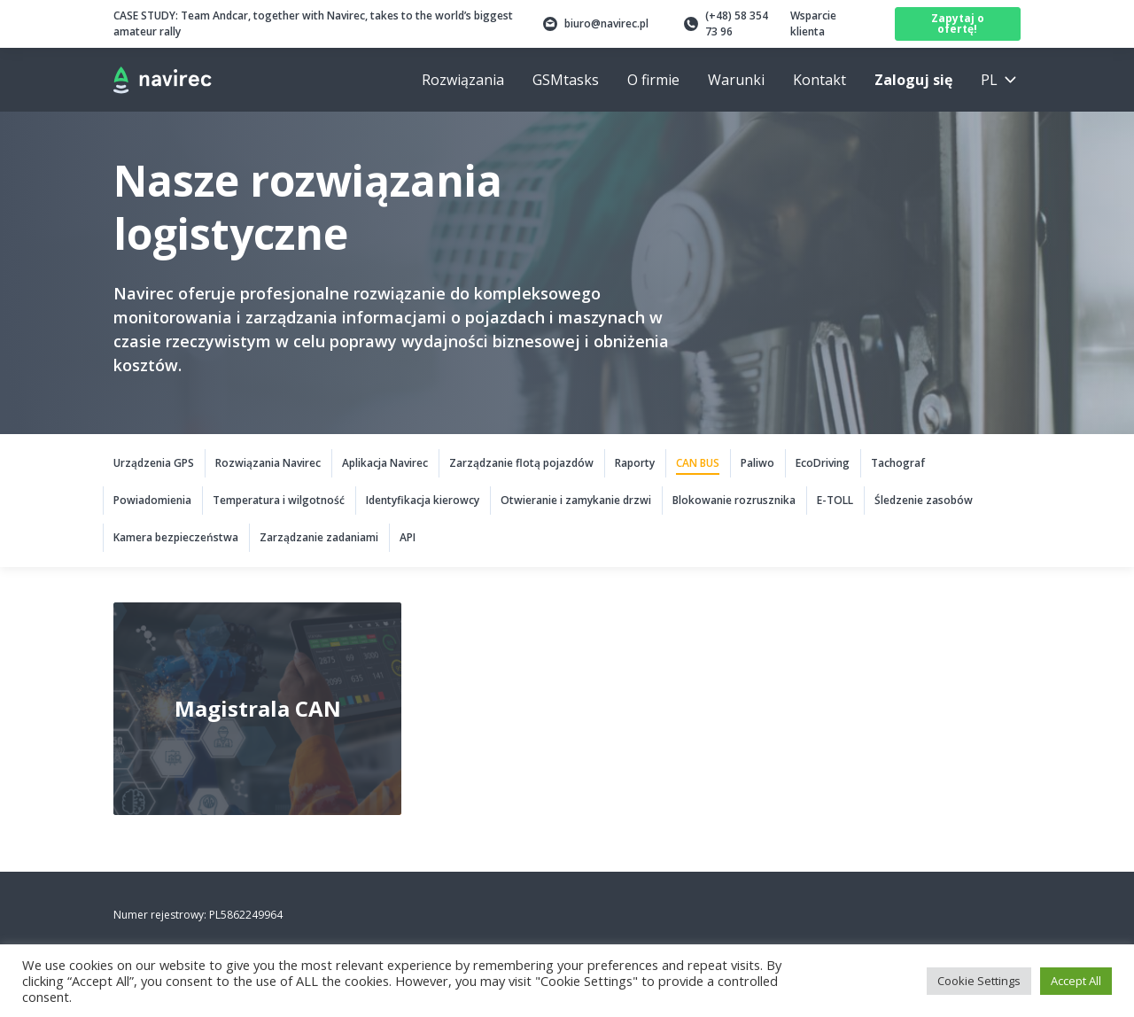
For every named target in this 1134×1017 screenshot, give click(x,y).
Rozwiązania (463, 79)
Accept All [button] (1076, 981)
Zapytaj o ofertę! (957, 23)
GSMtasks (565, 79)
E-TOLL (835, 500)
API (408, 537)
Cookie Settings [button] (979, 981)
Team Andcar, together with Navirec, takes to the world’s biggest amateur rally (313, 23)
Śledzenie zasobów (923, 500)
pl (989, 79)
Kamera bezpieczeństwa (175, 537)
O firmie (653, 79)
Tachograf (898, 462)
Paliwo (757, 462)
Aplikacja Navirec (385, 462)
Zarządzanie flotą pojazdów (521, 462)
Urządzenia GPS (153, 462)
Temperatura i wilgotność (279, 500)
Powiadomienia (152, 500)
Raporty (635, 462)
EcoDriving (823, 462)
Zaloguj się (913, 79)
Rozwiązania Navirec (268, 462)
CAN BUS (697, 462)
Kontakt (819, 79)
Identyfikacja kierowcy (422, 500)
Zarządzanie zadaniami (319, 537)
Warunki (736, 79)
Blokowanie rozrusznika (734, 500)
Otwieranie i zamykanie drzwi (576, 500)
